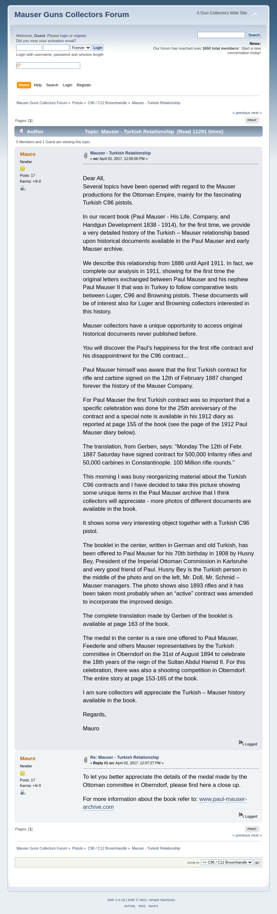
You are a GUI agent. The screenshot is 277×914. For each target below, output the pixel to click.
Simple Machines (162, 900)
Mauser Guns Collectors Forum (71, 14)
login (64, 36)
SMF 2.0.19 (116, 900)
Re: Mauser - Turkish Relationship (124, 757)
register (80, 36)
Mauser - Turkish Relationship (120, 153)
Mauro (27, 154)
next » (256, 113)
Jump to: (193, 862)
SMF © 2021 (137, 900)
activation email (61, 41)
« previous (241, 113)
